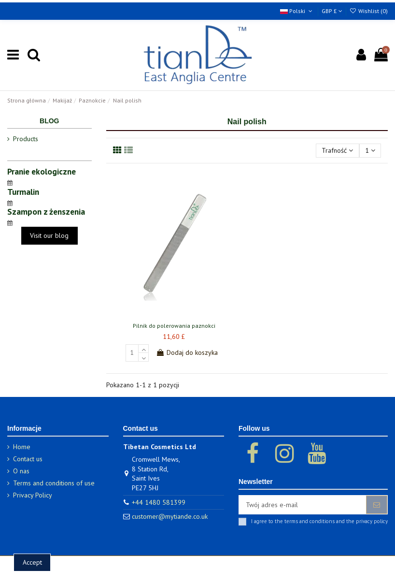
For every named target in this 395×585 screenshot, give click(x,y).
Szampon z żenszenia (46, 211)
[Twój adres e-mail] (302, 505)
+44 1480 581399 (158, 502)
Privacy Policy (32, 495)
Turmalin (23, 191)
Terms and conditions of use (54, 483)
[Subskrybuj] (376, 505)
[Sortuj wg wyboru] (337, 151)
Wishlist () (369, 11)
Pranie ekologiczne (41, 171)
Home (21, 446)
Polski (297, 11)
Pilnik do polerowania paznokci (174, 325)
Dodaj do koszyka (187, 352)
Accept (32, 562)
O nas (21, 471)
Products (25, 138)
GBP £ (332, 11)
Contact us (27, 458)
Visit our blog (49, 235)
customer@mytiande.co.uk (170, 516)
